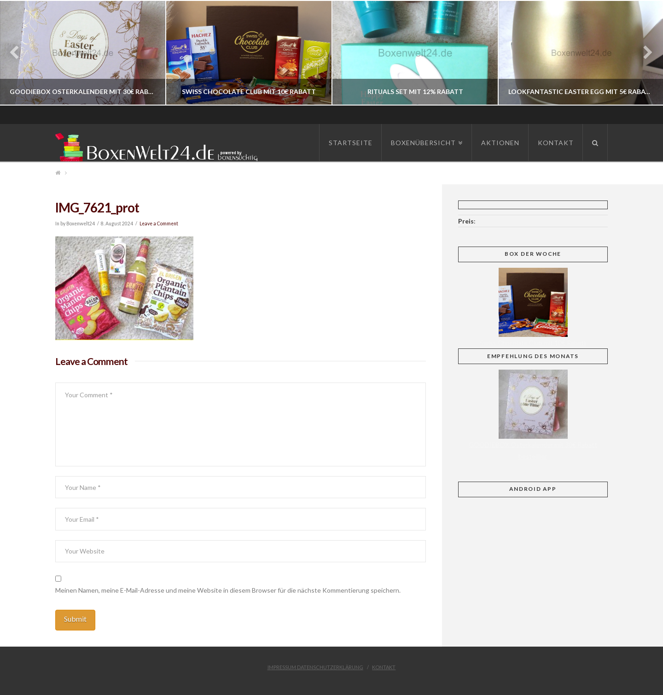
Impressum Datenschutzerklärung (315, 667)
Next (643, 53)
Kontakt (383, 667)
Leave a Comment (159, 223)
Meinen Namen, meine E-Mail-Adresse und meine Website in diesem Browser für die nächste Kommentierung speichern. (228, 590)
